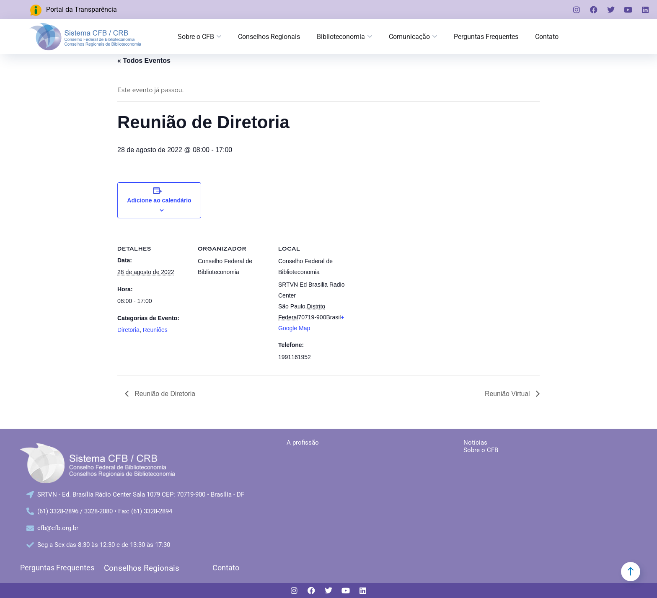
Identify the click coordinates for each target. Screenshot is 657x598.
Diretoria (128, 329)
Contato (547, 37)
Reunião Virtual (508, 393)
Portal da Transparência (81, 9)
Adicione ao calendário (159, 200)
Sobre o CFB (196, 37)
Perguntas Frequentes (486, 37)
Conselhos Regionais (269, 37)
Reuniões (155, 329)
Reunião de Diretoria (164, 393)
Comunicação (409, 37)
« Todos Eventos (144, 60)
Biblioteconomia (341, 37)
